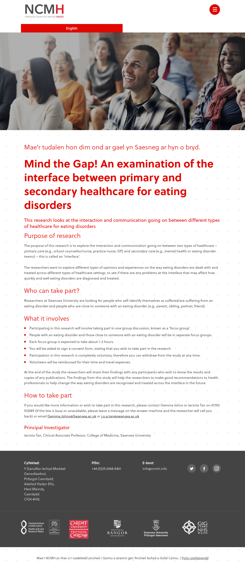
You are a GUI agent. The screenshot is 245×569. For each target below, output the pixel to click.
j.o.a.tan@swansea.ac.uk (120, 416)
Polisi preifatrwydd (195, 558)
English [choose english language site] (72, 28)
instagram (216, 468)
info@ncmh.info (155, 468)
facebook (204, 468)
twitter (191, 468)
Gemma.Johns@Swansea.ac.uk (71, 416)
